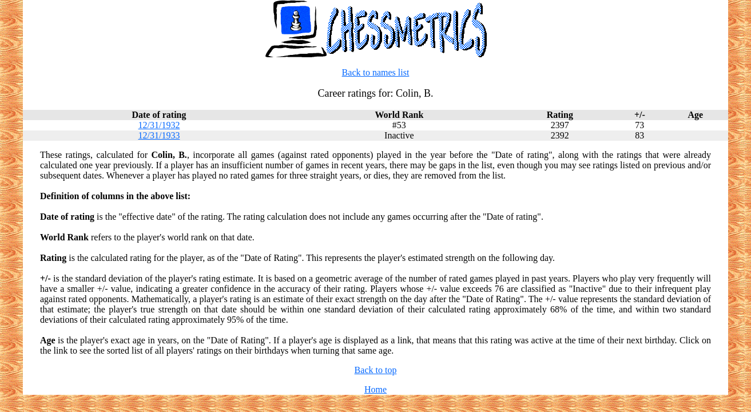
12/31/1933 (159, 135)
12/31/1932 (159, 125)
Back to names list (376, 72)
